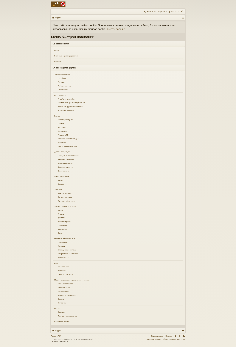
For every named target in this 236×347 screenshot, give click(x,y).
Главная (175, 336)
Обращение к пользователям (174, 339)
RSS (184, 336)
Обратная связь (157, 336)
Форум (56, 50)
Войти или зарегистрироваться (66, 56)
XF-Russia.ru (63, 341)
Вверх (180, 336)
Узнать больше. (116, 28)
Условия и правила (153, 339)
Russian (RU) (56, 336)
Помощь (57, 61)
